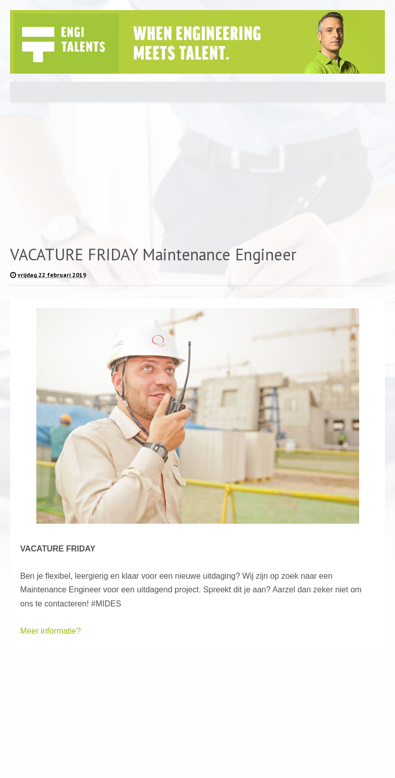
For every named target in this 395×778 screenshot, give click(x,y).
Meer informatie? (50, 631)
